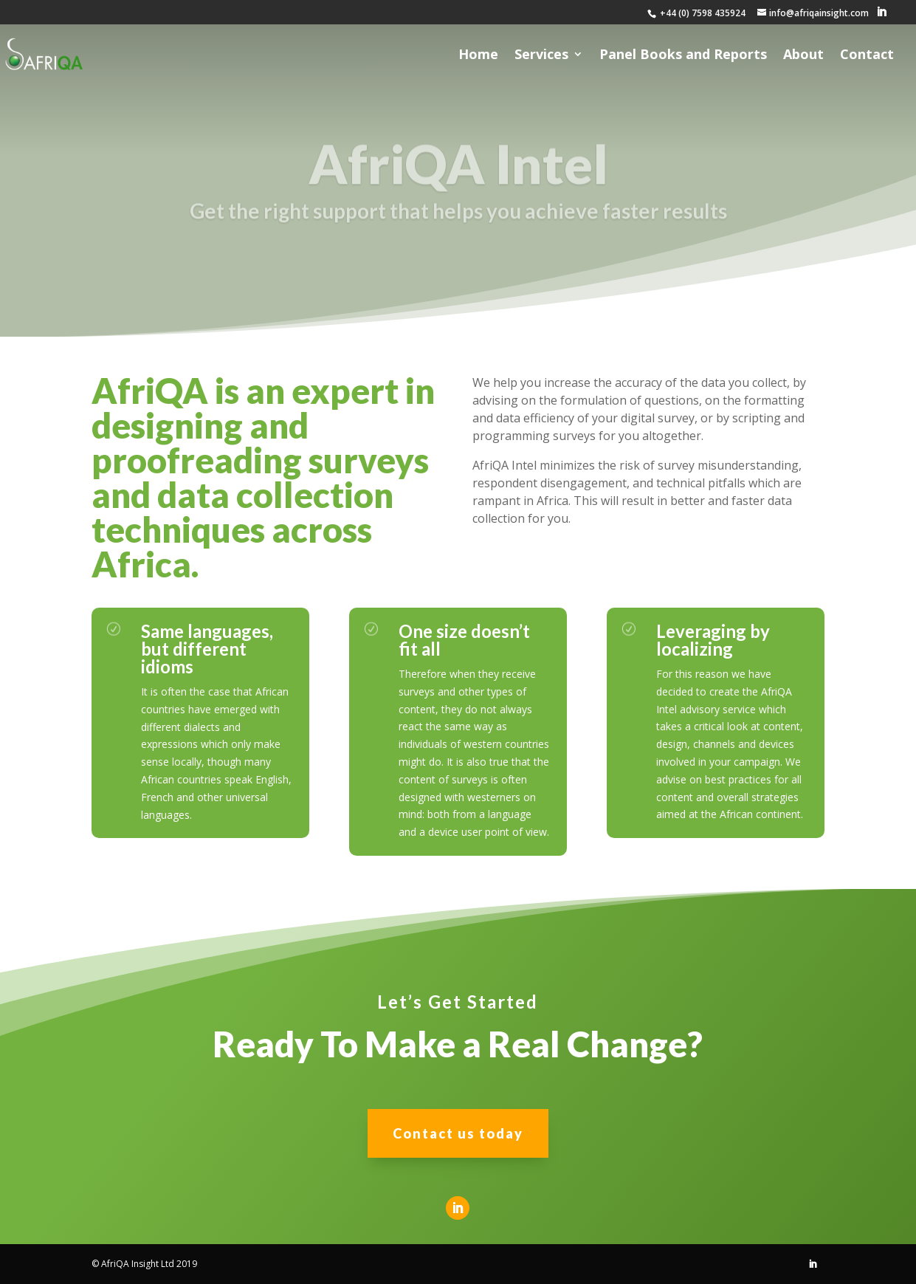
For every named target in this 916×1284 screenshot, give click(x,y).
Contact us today (458, 1133)
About (803, 56)
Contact (867, 56)
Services (541, 56)
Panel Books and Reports (683, 56)
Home (478, 56)
